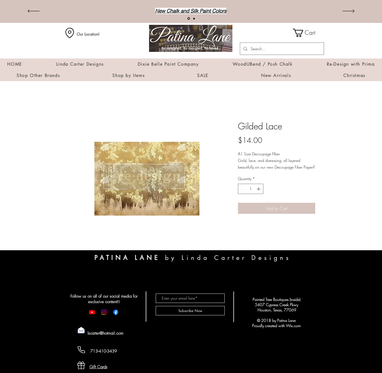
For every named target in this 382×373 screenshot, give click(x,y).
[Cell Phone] (81, 349)
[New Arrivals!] (188, 18)
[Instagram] (103, 312)
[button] (308, 33)
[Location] (69, 32)
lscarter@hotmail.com (105, 333)
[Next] (348, 11)
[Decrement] (242, 189)
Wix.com (293, 325)
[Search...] (281, 49)
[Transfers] (194, 18)
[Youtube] (92, 312)
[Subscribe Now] (190, 310)
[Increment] (259, 189)
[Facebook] (115, 312)
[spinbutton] (251, 189)
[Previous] (33, 11)
